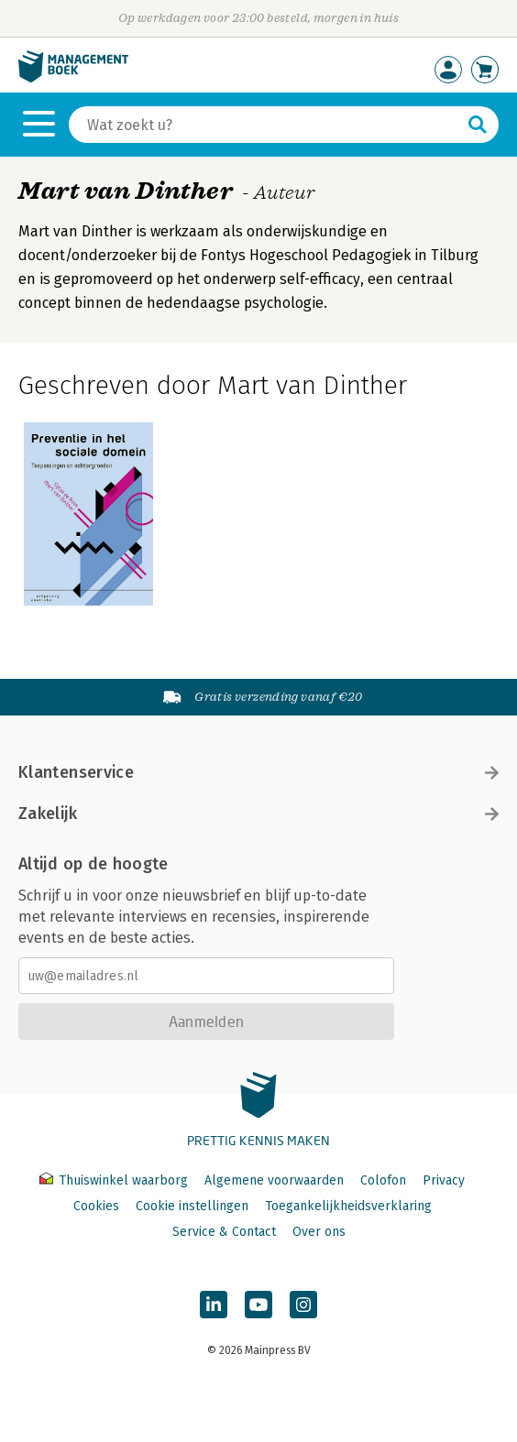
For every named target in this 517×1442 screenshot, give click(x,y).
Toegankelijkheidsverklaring (348, 1206)
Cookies (96, 1206)
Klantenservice (258, 772)
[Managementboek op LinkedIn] (213, 1304)
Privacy (444, 1180)
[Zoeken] (265, 124)
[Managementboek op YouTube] (258, 1304)
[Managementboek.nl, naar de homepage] (73, 78)
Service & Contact (224, 1232)
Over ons (319, 1232)
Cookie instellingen (192, 1206)
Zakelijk (258, 813)
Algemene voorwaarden (274, 1180)
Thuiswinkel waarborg (115, 1180)
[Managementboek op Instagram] (303, 1304)
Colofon (383, 1180)
